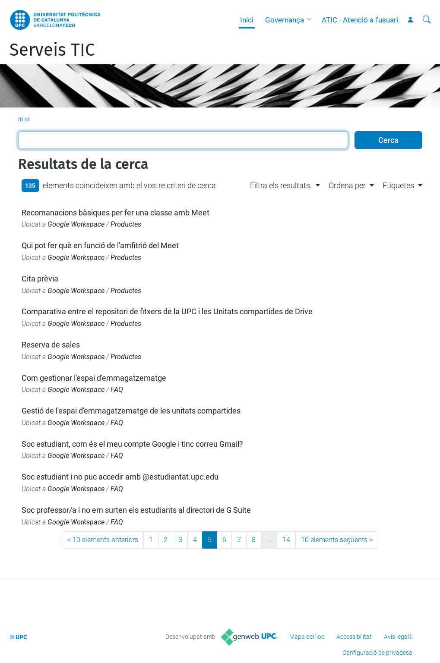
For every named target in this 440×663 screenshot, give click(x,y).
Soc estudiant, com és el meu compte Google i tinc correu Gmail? (132, 443)
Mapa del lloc (306, 636)
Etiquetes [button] (398, 185)
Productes (126, 224)
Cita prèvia (40, 278)
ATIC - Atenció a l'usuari (360, 20)
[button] (311, 20)
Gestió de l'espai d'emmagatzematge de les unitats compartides (131, 410)
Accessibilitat (354, 636)
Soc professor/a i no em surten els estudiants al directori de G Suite (136, 510)
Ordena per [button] (347, 185)
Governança (284, 20)
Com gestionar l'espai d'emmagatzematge (94, 377)
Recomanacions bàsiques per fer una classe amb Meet (115, 212)
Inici (246, 20)
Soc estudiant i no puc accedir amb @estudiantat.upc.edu (120, 476)
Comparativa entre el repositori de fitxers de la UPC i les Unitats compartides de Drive (167, 311)
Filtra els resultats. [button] (281, 185)
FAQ (117, 389)
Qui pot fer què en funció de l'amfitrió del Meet (100, 245)
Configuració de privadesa (377, 652)
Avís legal (396, 636)
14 (286, 540)
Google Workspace (75, 224)
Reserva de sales (51, 344)
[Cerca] (427, 19)
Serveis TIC (52, 50)
